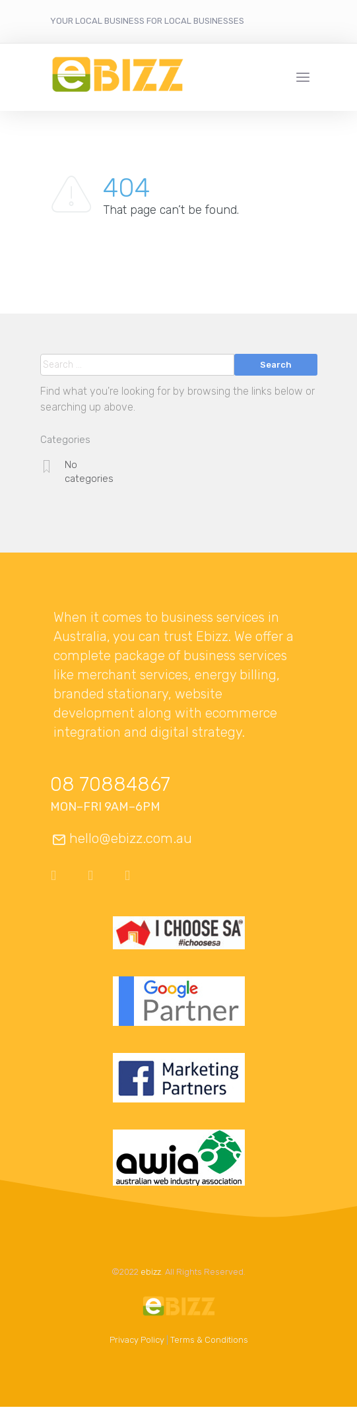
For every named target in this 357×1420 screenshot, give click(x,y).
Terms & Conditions (209, 1340)
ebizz (151, 1272)
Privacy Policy (137, 1340)
